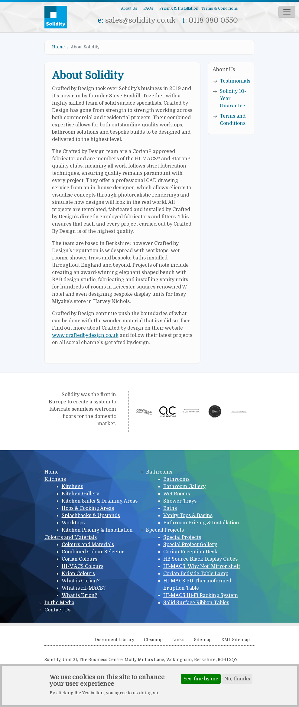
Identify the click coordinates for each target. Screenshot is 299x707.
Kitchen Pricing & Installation (97, 530)
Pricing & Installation (178, 8)
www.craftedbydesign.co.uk (85, 335)
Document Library (114, 639)
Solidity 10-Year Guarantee (233, 99)
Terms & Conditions (219, 8)
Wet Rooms (176, 494)
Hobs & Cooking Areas (88, 508)
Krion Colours (78, 573)
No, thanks (237, 679)
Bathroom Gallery (184, 486)
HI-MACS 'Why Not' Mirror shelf (201, 566)
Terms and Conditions (232, 119)
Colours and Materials (70, 537)
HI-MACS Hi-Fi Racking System (200, 595)
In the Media (59, 602)
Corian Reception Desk (190, 552)
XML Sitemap (235, 639)
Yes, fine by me (200, 679)
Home (58, 46)
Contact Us (57, 610)
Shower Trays (180, 501)
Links (178, 639)
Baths (170, 508)
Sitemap (203, 639)
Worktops (73, 523)
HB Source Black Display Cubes (200, 559)
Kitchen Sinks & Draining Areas (100, 501)
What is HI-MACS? (84, 588)
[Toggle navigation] (286, 12)
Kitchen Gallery (80, 494)
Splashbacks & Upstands (91, 515)
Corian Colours (79, 559)
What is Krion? (79, 595)
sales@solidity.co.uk (140, 20)
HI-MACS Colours (82, 566)
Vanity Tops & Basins (188, 515)
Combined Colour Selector (93, 552)
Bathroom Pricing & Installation (201, 523)
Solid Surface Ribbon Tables (196, 602)
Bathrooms (159, 472)
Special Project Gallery (190, 544)
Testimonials (235, 81)
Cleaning (153, 639)
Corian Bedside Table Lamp (195, 573)
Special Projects (165, 530)
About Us (129, 8)
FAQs (148, 8)
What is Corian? (80, 581)
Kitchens (55, 479)
